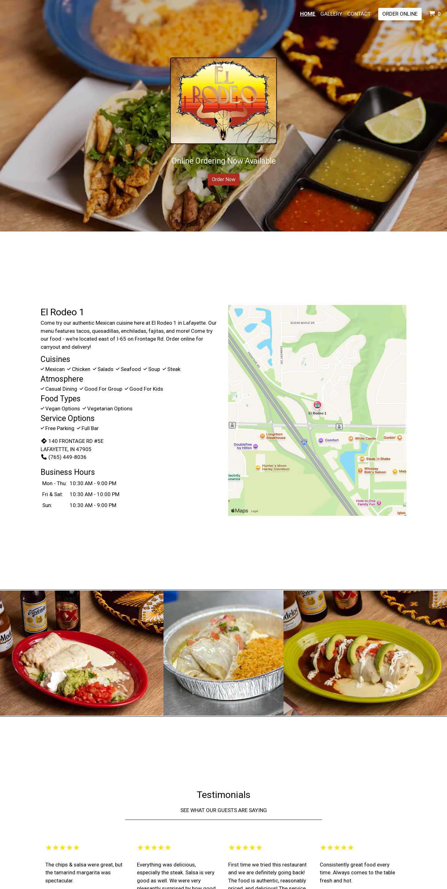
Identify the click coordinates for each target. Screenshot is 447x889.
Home (307, 14)
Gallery (331, 14)
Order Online (400, 14)
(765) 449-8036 (64, 457)
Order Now (223, 179)
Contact (359, 14)
